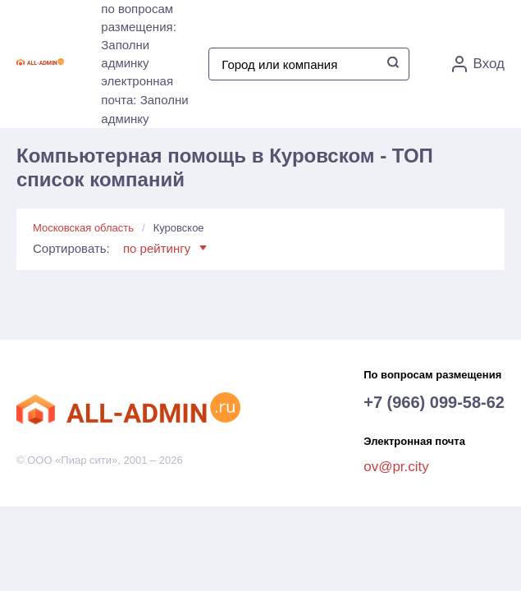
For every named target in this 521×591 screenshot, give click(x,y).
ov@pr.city (396, 466)
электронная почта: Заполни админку (144, 100)
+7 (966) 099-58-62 (434, 402)
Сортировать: (120, 248)
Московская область (83, 228)
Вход (478, 64)
